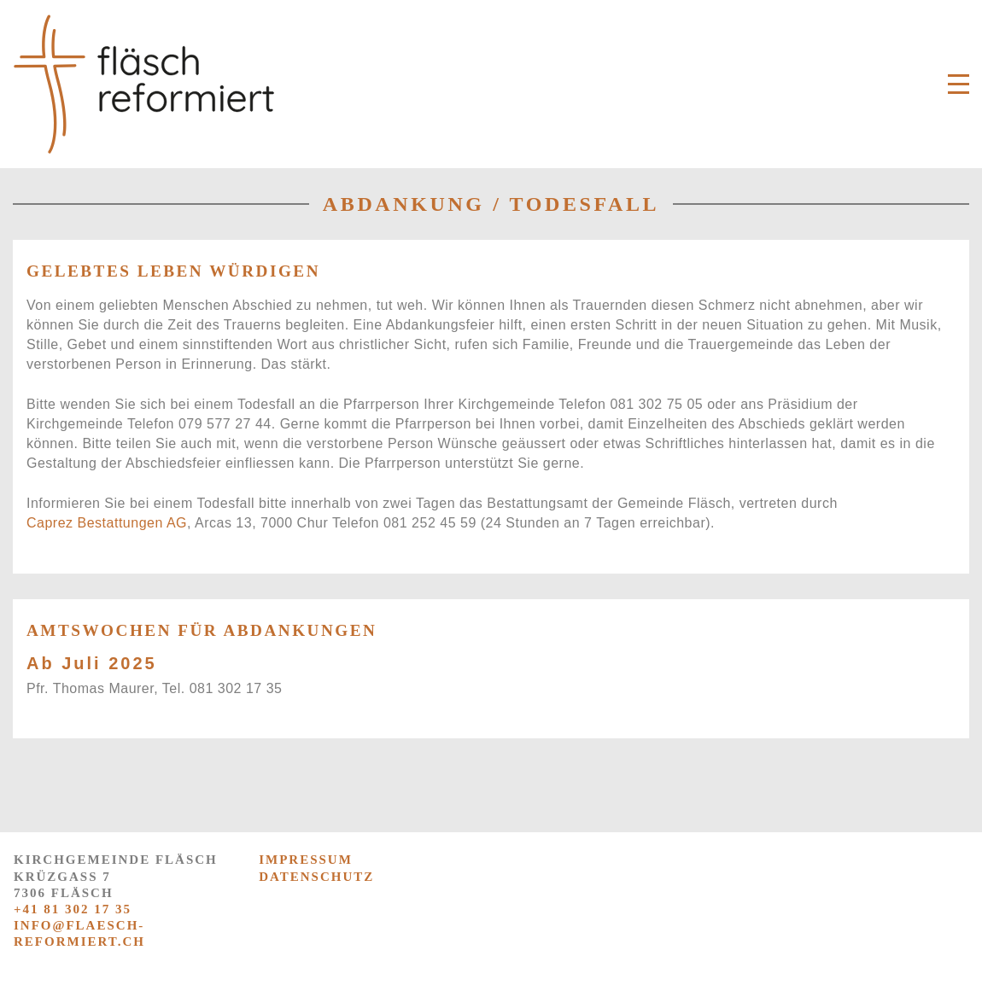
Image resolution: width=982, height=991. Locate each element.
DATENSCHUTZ (316, 876)
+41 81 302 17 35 (73, 909)
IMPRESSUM (306, 859)
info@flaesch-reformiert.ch (79, 933)
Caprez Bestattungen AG (106, 523)
